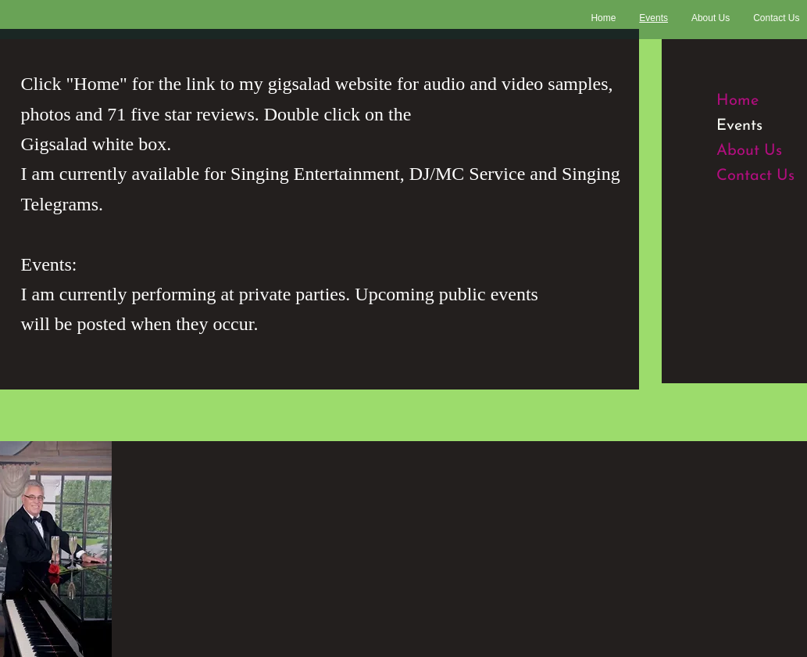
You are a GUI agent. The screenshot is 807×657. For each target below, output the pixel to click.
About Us (749, 151)
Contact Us (755, 176)
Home (737, 101)
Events (739, 126)
